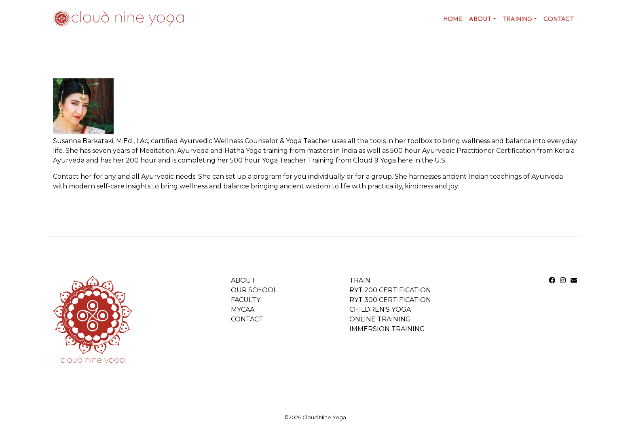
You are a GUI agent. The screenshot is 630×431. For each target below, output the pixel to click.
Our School (254, 290)
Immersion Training (387, 329)
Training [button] (517, 19)
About (243, 280)
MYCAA (242, 309)
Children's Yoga (380, 309)
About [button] (480, 19)
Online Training (380, 319)
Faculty (245, 300)
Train (359, 280)
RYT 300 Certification (390, 300)
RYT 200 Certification (390, 290)
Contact (558, 19)
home (452, 19)
